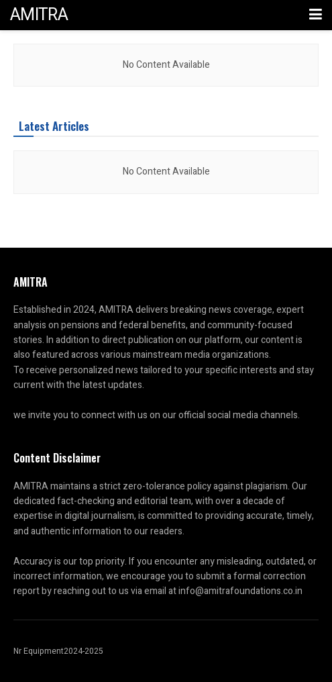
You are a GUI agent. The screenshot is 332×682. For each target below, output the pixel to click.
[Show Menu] (315, 15)
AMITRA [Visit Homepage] (39, 15)
